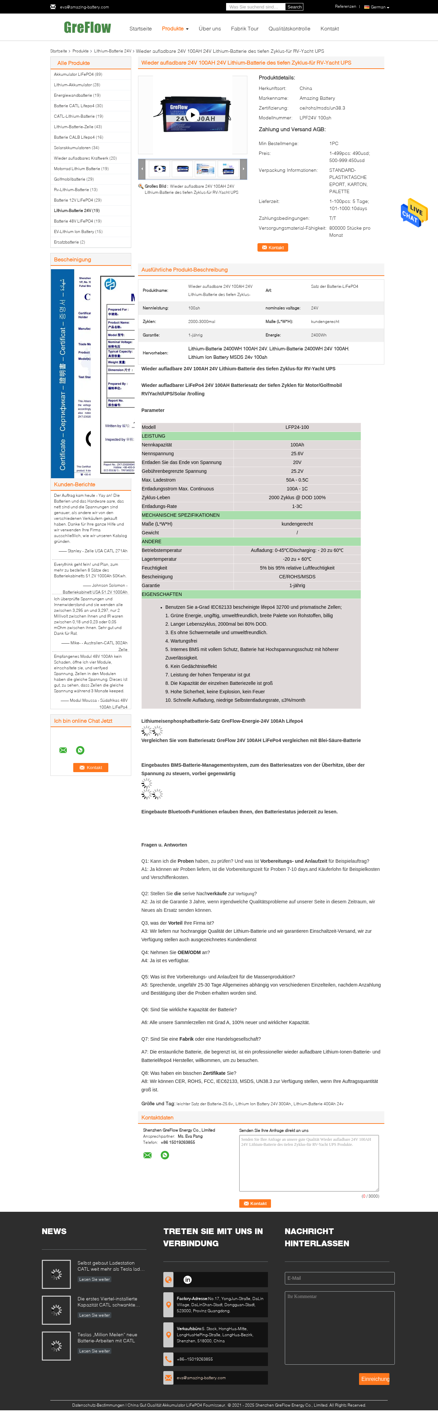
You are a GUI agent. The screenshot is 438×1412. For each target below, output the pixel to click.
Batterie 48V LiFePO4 (73, 221)
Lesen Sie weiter (94, 1279)
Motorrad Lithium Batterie (77, 168)
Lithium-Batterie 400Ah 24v (319, 1103)
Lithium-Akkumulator (73, 84)
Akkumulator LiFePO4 (74, 74)
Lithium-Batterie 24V (112, 50)
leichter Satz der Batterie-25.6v (204, 1103)
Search (295, 6)
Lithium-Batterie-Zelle (73, 126)
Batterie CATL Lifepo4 (74, 105)
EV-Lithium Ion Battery (74, 231)
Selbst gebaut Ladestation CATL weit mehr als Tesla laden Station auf (111, 1266)
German (380, 7)
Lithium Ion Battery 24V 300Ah (263, 1103)
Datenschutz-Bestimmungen (98, 1405)
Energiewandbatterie (73, 95)
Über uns (210, 28)
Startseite (141, 28)
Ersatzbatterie (66, 242)
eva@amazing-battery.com (84, 6)
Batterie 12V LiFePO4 (73, 200)
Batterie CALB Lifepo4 (74, 137)
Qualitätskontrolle (289, 28)
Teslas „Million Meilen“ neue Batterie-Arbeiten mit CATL (107, 1337)
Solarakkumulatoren (72, 147)
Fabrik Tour (244, 28)
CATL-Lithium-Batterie (74, 116)
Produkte (173, 28)
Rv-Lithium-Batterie (71, 189)
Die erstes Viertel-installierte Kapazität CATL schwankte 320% (107, 1302)
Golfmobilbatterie (69, 179)
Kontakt (330, 28)
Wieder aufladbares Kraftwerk (81, 158)
